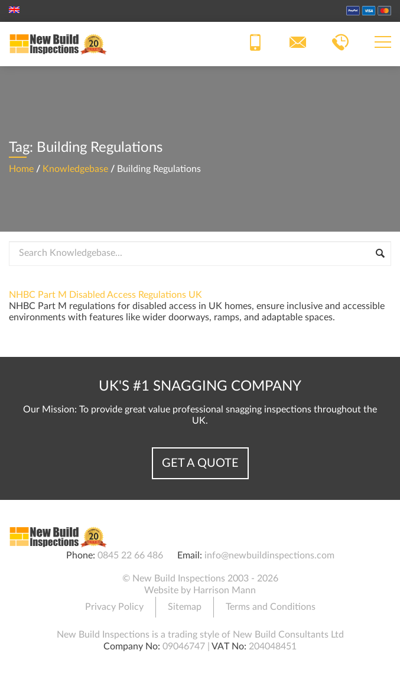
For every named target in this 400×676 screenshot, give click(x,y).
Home (21, 169)
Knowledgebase (75, 169)
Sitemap (184, 607)
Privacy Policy (114, 607)
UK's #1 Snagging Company (200, 386)
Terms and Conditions (271, 607)
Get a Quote (200, 463)
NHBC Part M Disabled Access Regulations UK (105, 295)
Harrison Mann (224, 590)
